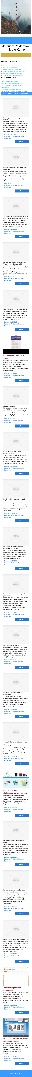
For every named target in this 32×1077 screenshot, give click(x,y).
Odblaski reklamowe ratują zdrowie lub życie (11, 81)
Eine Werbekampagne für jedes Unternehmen (11, 85)
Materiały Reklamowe (21, 93)
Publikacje (10, 93)
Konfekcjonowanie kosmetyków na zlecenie (11, 89)
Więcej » (21, 141)
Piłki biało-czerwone (5, 87)
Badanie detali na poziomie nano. (10, 67)
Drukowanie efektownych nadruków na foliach (13, 73)
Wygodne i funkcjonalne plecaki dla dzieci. (12, 69)
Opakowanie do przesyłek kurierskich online (12, 65)
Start (4, 93)
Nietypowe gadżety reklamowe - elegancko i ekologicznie (14, 91)
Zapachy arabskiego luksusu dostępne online (13, 75)
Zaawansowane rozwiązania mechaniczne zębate (14, 71)
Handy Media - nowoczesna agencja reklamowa (12, 83)
